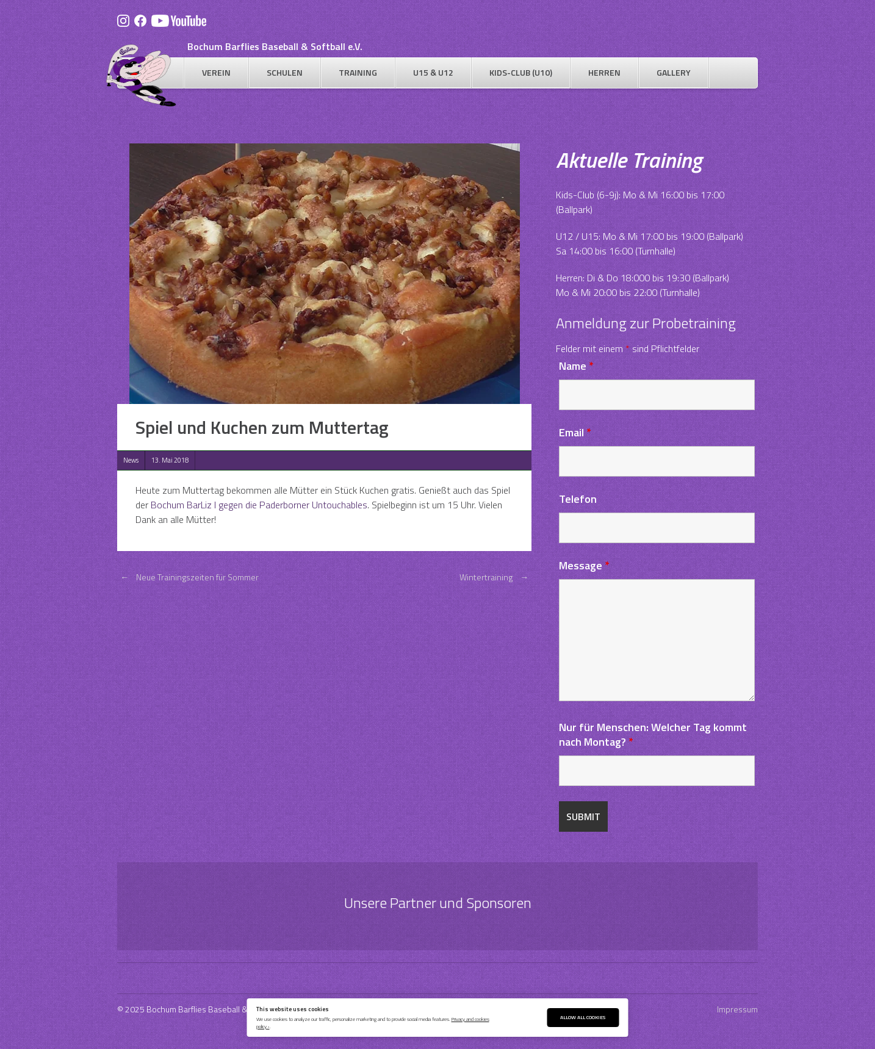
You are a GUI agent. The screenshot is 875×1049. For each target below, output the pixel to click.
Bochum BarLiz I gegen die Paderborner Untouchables (259, 504)
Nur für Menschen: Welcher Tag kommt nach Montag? (653, 734)
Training (358, 72)
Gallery (674, 72)
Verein (216, 72)
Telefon (578, 499)
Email (575, 432)
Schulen (285, 72)
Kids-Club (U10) (520, 72)
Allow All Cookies (582, 1017)
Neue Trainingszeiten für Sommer (188, 577)
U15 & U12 (433, 72)
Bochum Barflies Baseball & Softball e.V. (274, 46)
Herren (604, 72)
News (131, 460)
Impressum (737, 1009)
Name (576, 366)
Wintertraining (495, 577)
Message (584, 565)
